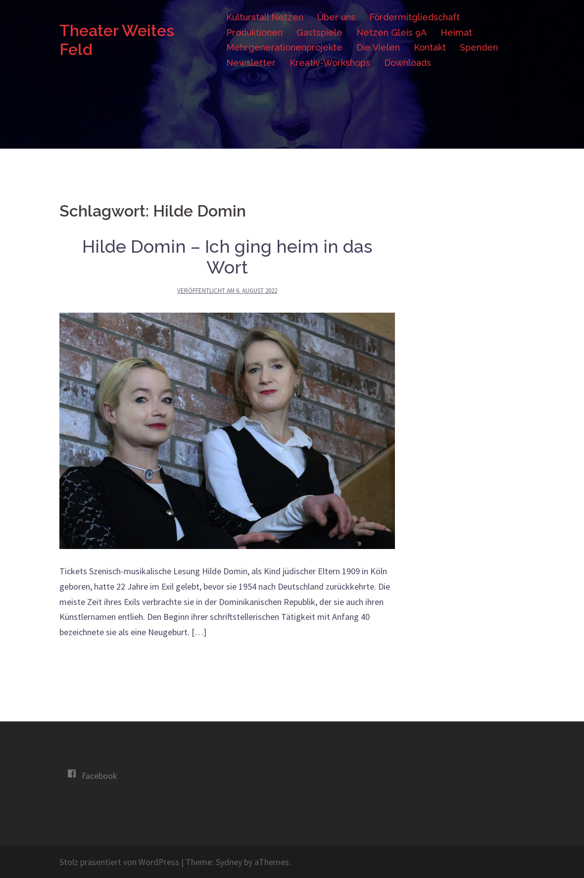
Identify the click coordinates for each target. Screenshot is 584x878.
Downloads (407, 62)
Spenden (479, 47)
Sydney (229, 862)
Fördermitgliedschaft (414, 17)
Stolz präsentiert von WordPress (119, 862)
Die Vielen (378, 47)
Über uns (336, 17)
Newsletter (251, 62)
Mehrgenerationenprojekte (284, 47)
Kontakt (430, 47)
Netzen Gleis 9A (391, 32)
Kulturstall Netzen (264, 17)
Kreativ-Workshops (330, 62)
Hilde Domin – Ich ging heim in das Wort (227, 256)
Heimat (456, 32)
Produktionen (254, 32)
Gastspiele (319, 32)
